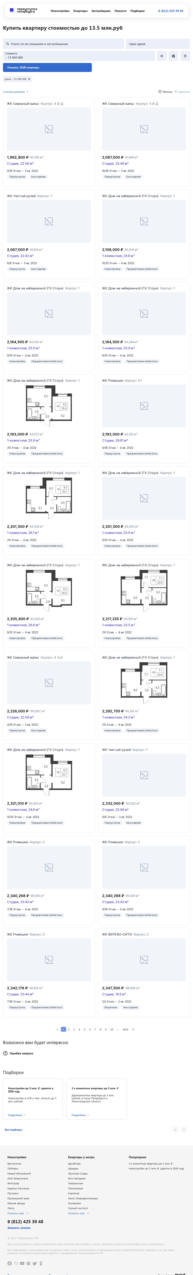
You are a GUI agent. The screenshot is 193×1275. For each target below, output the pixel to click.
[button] (13, 1129)
